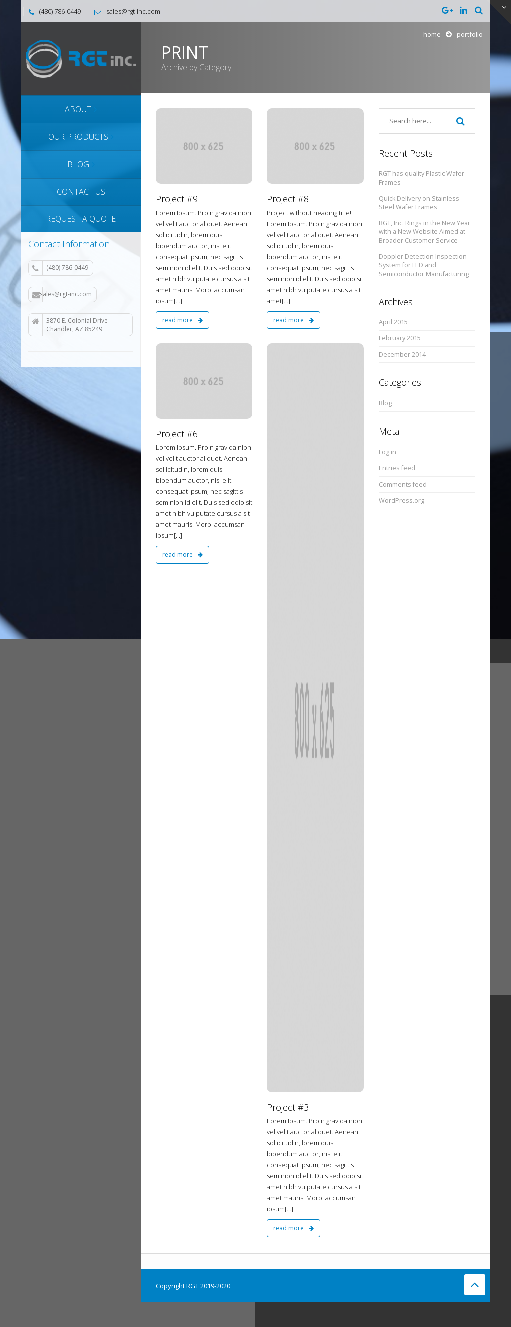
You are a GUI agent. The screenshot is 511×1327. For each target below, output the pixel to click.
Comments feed (403, 484)
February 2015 (400, 338)
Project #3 (288, 1107)
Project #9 (177, 199)
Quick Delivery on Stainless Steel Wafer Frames (419, 203)
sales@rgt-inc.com (62, 294)
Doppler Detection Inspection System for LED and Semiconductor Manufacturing (424, 265)
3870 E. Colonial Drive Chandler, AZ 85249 (70, 324)
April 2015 (393, 322)
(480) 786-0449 (60, 267)
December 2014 (402, 354)
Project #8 (288, 199)
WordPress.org (401, 500)
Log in (387, 452)
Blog (385, 403)
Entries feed (397, 468)
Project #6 (177, 434)
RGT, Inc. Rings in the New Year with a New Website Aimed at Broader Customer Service (424, 232)
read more (182, 320)
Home (432, 34)
